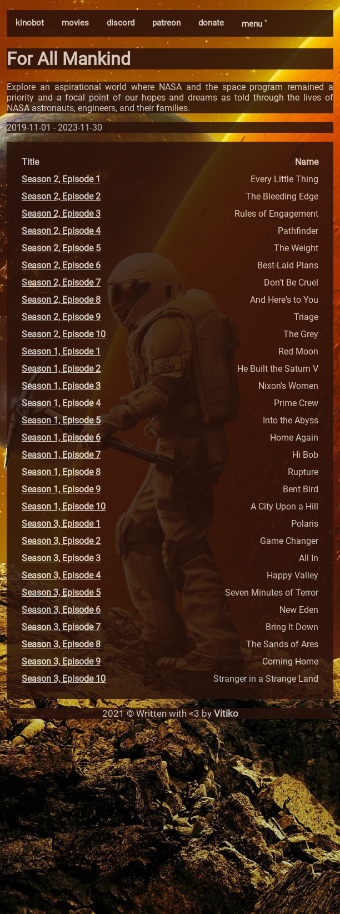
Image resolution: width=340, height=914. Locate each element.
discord (120, 23)
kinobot (30, 23)
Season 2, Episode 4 (61, 231)
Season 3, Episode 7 (61, 627)
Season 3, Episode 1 (61, 523)
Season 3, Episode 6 (61, 610)
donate (211, 23)
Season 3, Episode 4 (61, 575)
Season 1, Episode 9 (61, 489)
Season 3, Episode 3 (61, 558)
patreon (166, 23)
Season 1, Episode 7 (61, 454)
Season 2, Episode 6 (61, 265)
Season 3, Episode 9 (61, 661)
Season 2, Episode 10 (64, 334)
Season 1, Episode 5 (61, 420)
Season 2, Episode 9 (61, 317)
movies (75, 23)
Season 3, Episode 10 (64, 678)
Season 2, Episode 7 (61, 282)
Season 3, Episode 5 (61, 592)
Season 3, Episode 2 (61, 541)
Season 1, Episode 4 (61, 403)
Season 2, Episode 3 (61, 213)
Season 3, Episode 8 (61, 644)
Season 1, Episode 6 (61, 437)
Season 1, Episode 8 (61, 472)
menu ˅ (254, 24)
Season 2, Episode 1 (61, 179)
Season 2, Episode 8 (61, 299)
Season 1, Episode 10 (64, 506)
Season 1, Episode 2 (61, 368)
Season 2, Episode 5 (61, 248)
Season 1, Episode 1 (61, 351)
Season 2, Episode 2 (61, 196)
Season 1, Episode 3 (61, 386)
